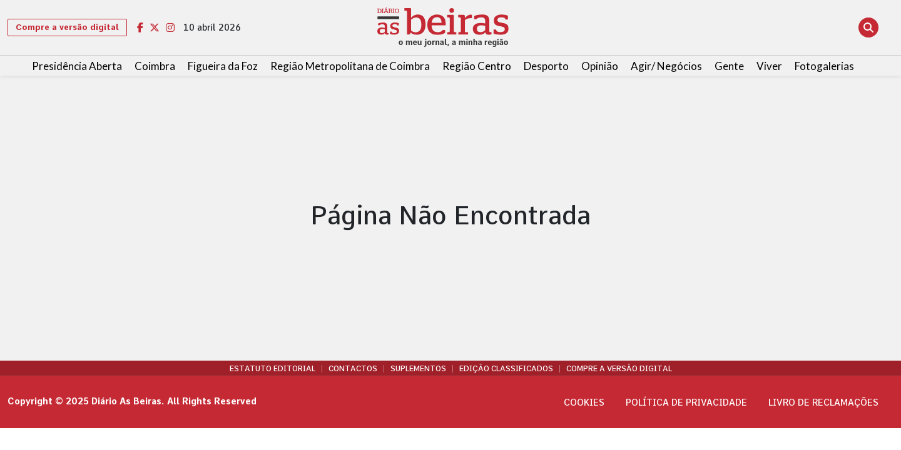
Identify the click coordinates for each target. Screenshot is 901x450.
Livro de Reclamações (823, 403)
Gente (729, 65)
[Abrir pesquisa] (868, 28)
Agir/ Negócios (666, 65)
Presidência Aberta (77, 65)
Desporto (546, 65)
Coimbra (155, 65)
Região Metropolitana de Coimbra (350, 65)
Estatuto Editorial (272, 368)
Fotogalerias (824, 65)
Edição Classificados (506, 368)
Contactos (352, 368)
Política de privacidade (686, 403)
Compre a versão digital (67, 27)
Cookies (584, 403)
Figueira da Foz (223, 65)
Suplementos (418, 368)
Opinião (599, 65)
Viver (769, 65)
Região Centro (476, 65)
